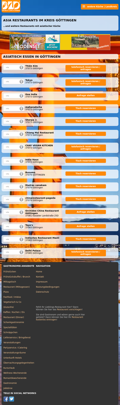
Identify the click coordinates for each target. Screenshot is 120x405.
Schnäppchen (10, 332)
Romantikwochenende (14, 378)
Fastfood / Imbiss (12, 297)
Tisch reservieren (86, 108)
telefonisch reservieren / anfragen (85, 68)
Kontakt (40, 277)
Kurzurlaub (9, 368)
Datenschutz (42, 292)
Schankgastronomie (13, 322)
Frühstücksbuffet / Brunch (16, 277)
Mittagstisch (9, 282)
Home (39, 271)
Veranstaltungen (11, 342)
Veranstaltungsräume (14, 353)
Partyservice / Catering (15, 348)
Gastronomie (10, 383)
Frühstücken (9, 271)
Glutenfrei (8, 307)
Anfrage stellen (86, 95)
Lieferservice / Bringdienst (17, 337)
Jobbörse (7, 388)
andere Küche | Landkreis (99, 6)
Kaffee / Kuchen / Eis (14, 312)
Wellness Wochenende (15, 373)
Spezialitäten (10, 327)
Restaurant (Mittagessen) (16, 287)
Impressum (42, 282)
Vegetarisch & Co (12, 302)
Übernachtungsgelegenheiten (18, 363)
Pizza (6, 292)
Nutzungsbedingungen (47, 287)
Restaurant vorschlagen (69, 309)
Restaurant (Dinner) (13, 317)
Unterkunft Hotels (12, 358)
